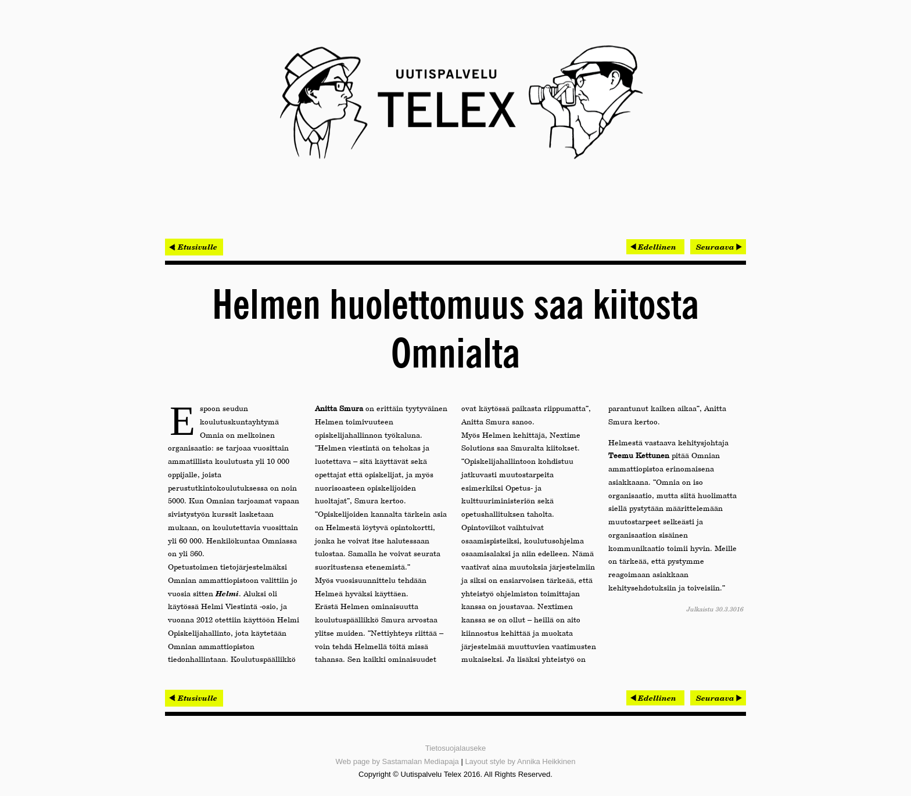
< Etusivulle (194, 246)
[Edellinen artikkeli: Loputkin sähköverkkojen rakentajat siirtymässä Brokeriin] (655, 246)
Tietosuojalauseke (455, 748)
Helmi (227, 593)
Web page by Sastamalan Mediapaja (397, 761)
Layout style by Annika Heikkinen (520, 761)
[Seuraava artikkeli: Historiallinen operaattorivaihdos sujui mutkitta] (718, 246)
